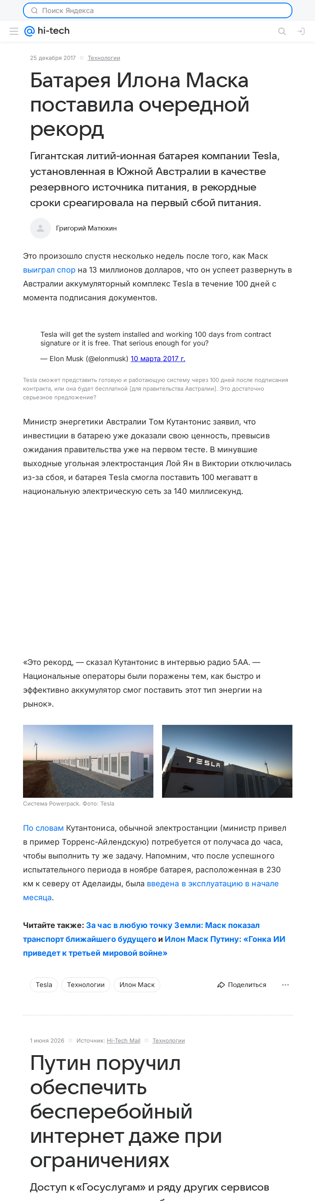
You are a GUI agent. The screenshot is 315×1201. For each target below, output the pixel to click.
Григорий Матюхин (86, 228)
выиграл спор (49, 269)
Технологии (104, 57)
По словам (43, 827)
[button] (88, 761)
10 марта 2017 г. (158, 358)
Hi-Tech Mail (123, 1040)
